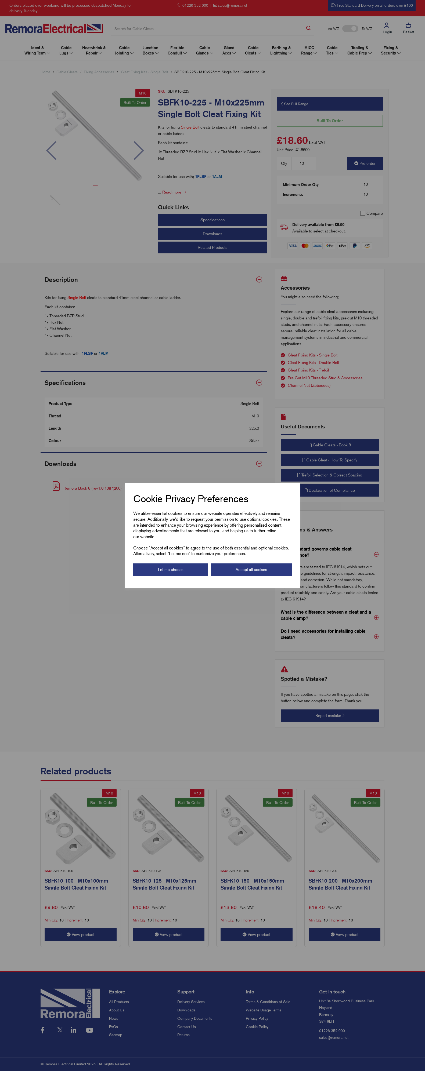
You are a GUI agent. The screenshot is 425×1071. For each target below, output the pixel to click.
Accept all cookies (251, 569)
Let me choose (170, 569)
